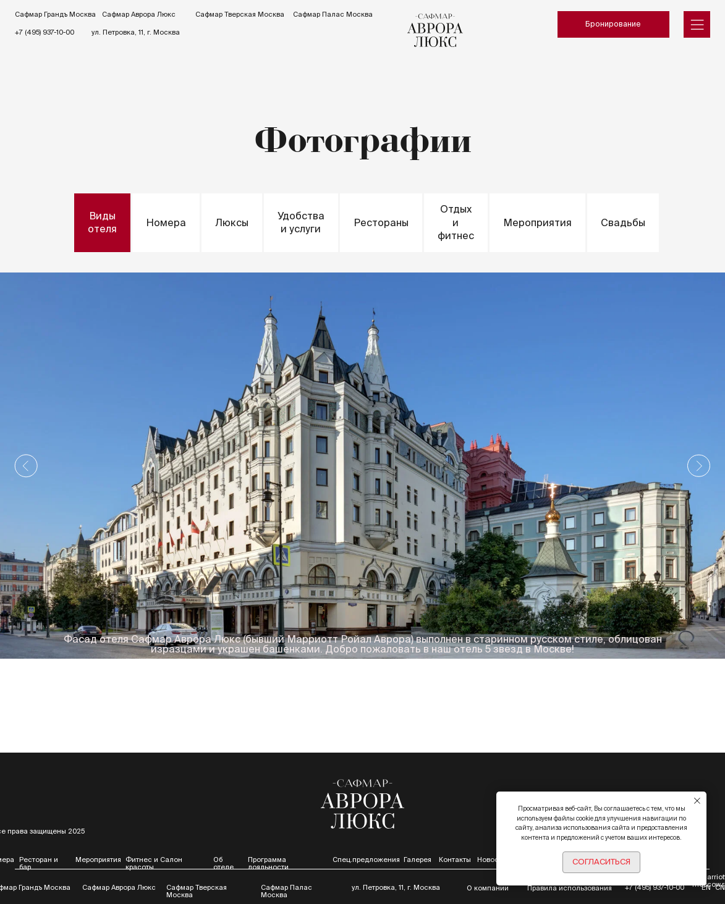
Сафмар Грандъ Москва (55, 14)
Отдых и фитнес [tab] (456, 222)
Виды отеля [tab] (102, 222)
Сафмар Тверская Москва (239, 14)
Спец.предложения (366, 859)
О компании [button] (488, 888)
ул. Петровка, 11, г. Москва (135, 32)
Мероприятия (98, 859)
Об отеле (223, 863)
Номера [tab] (166, 222)
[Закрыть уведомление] (697, 801)
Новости (491, 859)
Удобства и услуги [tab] (301, 222)
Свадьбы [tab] (623, 222)
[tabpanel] (362, 465)
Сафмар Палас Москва (333, 14)
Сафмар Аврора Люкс (139, 14)
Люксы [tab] (231, 222)
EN (706, 887)
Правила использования (569, 888)
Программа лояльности (268, 863)
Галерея (417, 859)
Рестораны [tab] (381, 222)
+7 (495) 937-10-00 (44, 32)
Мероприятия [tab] (537, 222)
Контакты (455, 859)
